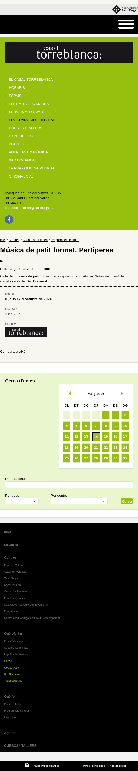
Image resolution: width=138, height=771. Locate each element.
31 (125, 458)
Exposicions (21, 136)
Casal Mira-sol (12, 585)
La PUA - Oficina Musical (32, 168)
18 (67, 448)
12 (76, 436)
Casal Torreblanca (35, 240)
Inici (2, 240)
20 (86, 448)
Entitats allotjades (29, 104)
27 (86, 458)
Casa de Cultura (14, 565)
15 (106, 436)
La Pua (8, 661)
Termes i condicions (93, 765)
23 (115, 448)
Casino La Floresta (15, 591)
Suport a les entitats (16, 647)
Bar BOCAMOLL (23, 160)
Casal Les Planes (14, 598)
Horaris (17, 88)
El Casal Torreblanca (31, 79)
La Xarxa (11, 545)
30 (115, 458)
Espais (15, 96)
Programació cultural (32, 120)
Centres (14, 240)
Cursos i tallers (25, 128)
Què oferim (13, 633)
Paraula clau (15, 479)
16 (115, 436)
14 (96, 437)
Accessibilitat (118, 765)
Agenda (16, 144)
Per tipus (12, 495)
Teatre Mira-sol (13, 680)
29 (106, 458)
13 (86, 436)
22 (106, 448)
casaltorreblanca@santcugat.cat (30, 208)
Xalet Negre (11, 578)
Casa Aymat (11, 611)
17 (125, 436)
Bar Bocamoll (12, 674)
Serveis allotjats (26, 112)
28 (96, 458)
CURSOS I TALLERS (20, 746)
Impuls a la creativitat (16, 654)
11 (67, 436)
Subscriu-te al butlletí (47, 765)
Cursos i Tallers (13, 704)
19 (76, 448)
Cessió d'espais (13, 641)
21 (96, 448)
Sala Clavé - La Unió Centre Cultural (26, 604)
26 (76, 458)
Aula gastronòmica (28, 152)
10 (125, 426)
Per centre (59, 495)
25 (67, 458)
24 (125, 448)
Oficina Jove (21, 176)
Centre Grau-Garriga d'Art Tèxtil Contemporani (32, 618)
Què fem (11, 696)
